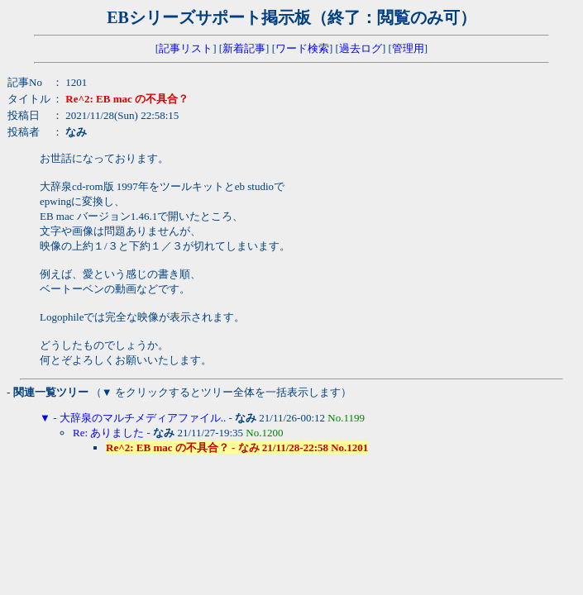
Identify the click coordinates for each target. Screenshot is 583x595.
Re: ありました (108, 432)
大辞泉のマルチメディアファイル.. (143, 418)
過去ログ (360, 48)
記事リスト (186, 48)
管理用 (408, 48)
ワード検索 (302, 48)
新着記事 (243, 48)
